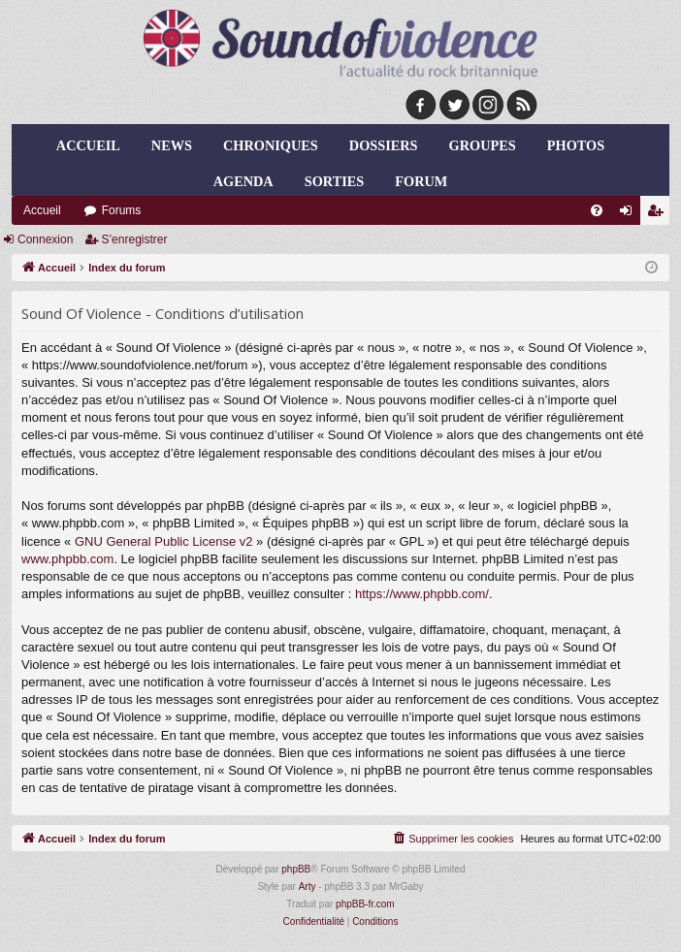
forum (421, 181)
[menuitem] (596, 210)
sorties (334, 181)
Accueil (88, 145)
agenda (243, 181)
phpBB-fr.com (365, 904)
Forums (122, 210)
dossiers (383, 145)
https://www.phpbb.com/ (422, 594)
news (171, 145)
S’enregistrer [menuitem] (659, 214)
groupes (482, 145)
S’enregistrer (134, 239)
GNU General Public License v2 (164, 541)
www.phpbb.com (67, 559)
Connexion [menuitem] (630, 214)
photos (575, 145)
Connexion (45, 239)
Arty (307, 886)
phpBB (295, 869)
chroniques (270, 145)
